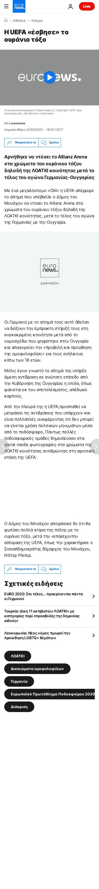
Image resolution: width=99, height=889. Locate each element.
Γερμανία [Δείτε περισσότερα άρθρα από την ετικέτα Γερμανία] (19, 681)
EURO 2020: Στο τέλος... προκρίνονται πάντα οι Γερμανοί (43, 596)
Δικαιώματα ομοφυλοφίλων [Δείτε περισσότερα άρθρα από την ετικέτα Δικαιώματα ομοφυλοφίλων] (37, 668)
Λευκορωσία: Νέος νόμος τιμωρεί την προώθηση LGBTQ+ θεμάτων (37, 635)
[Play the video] (49, 77)
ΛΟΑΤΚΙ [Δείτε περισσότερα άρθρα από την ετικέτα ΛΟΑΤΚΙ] (18, 655)
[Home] (5, 20)
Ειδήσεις (19, 20)
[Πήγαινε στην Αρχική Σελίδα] (19, 6)
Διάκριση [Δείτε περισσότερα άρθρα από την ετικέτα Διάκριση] (19, 706)
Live (87, 6)
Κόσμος (37, 20)
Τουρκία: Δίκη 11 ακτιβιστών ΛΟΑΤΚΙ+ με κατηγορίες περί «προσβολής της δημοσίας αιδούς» (42, 616)
